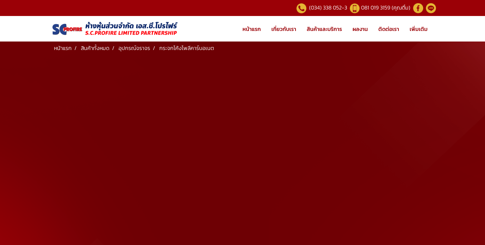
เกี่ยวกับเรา (283, 29)
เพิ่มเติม (419, 29)
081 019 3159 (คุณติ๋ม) (386, 7)
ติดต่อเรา (388, 29)
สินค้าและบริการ (324, 29)
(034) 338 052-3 (327, 7)
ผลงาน (360, 29)
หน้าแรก (251, 29)
